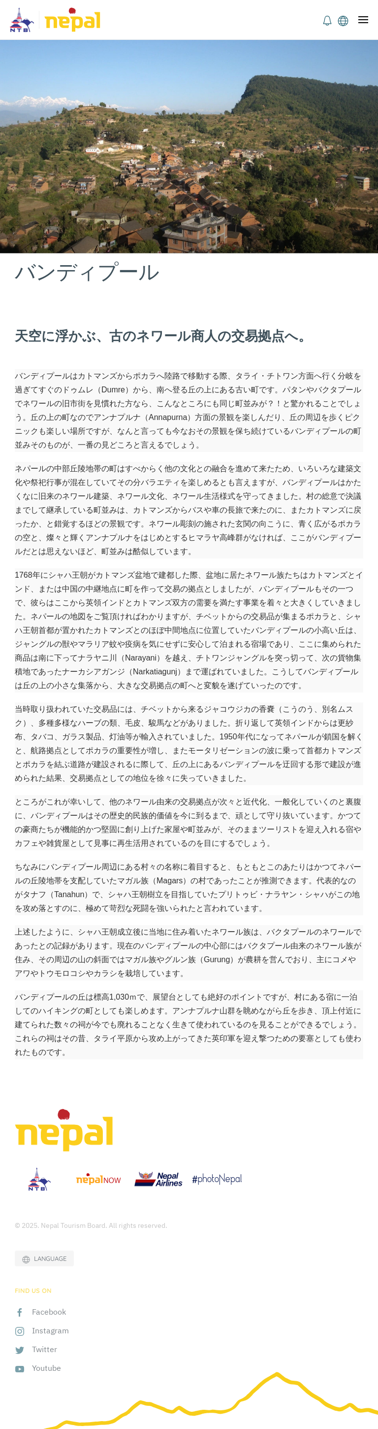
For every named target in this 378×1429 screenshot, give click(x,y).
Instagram (50, 1330)
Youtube (46, 1368)
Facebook (49, 1312)
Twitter (44, 1349)
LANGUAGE (44, 1259)
